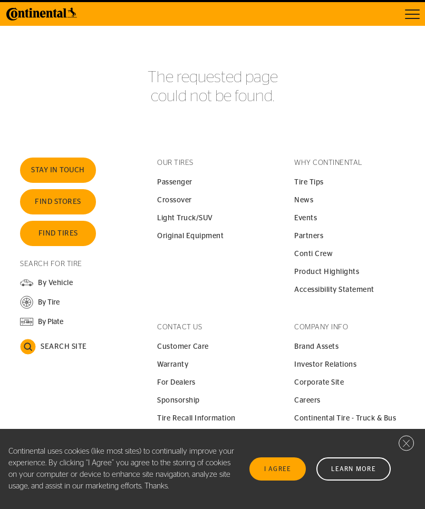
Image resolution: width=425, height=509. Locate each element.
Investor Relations (325, 364)
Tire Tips (309, 182)
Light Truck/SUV (185, 218)
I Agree (278, 469)
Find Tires (58, 233)
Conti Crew (313, 254)
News (303, 200)
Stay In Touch (58, 170)
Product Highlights (326, 272)
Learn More (353, 469)
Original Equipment (190, 236)
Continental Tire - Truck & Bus (345, 418)
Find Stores (58, 201)
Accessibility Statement (334, 289)
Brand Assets (316, 346)
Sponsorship (178, 400)
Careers (307, 400)
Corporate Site (319, 382)
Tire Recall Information (196, 418)
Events (305, 218)
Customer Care (183, 346)
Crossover (174, 200)
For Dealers (176, 382)
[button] (40, 302)
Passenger (174, 182)
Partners (308, 236)
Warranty (172, 364)
